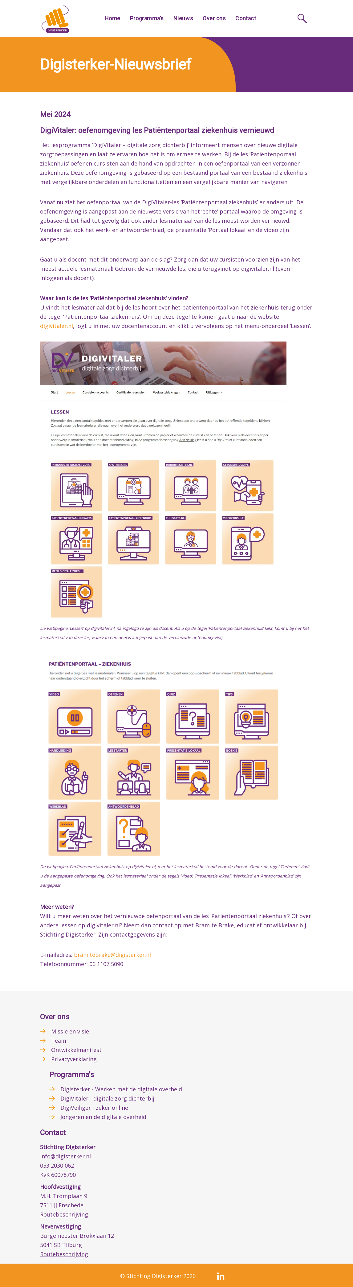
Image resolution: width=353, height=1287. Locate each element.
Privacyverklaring (74, 1059)
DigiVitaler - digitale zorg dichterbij (107, 1098)
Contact (245, 18)
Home (112, 18)
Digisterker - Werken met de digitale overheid (121, 1089)
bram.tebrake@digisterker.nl (112, 954)
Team (58, 1040)
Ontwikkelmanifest (76, 1049)
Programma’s (147, 18)
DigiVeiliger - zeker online (94, 1107)
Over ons (214, 18)
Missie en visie (70, 1031)
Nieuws (183, 18)
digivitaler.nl (56, 326)
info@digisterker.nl (65, 1156)
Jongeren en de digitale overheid (103, 1117)
